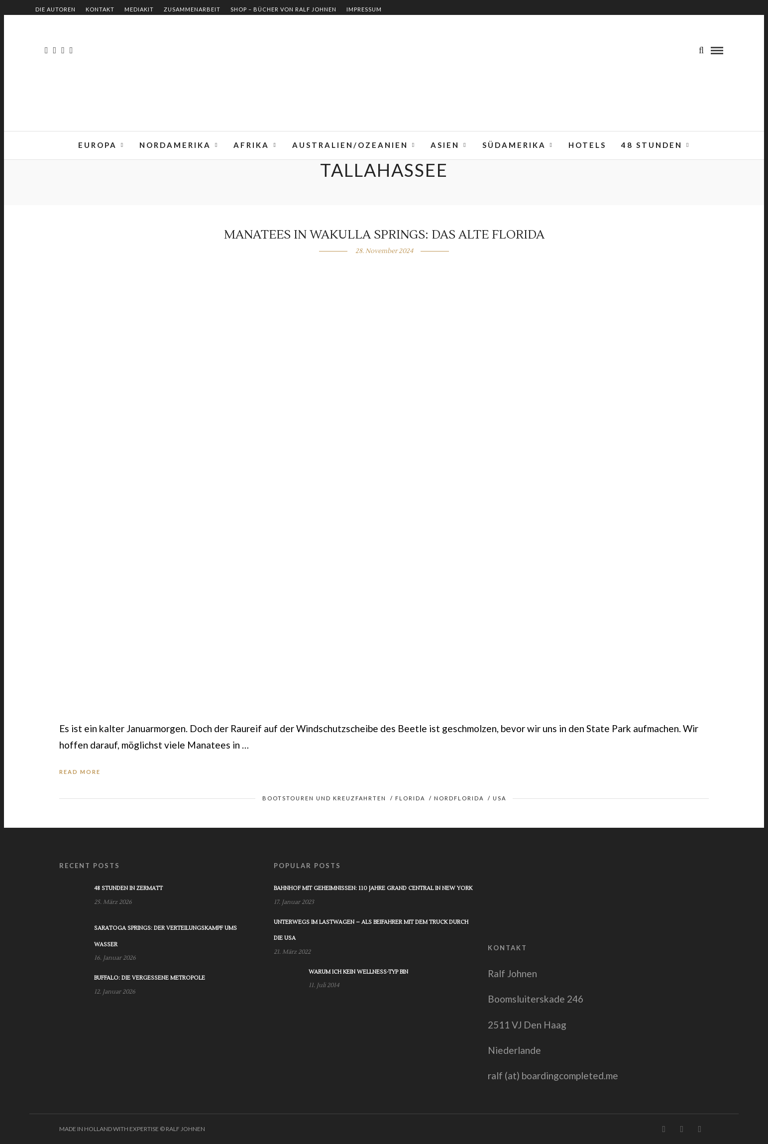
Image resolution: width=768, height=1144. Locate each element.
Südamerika (514, 144)
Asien (445, 144)
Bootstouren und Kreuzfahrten (324, 798)
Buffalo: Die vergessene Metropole (149, 978)
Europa (97, 144)
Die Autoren (55, 9)
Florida (410, 798)
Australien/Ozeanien (350, 144)
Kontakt (100, 9)
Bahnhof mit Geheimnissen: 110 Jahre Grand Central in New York (373, 888)
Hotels (587, 144)
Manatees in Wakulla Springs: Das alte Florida (384, 235)
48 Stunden (651, 144)
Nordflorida (459, 798)
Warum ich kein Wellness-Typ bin (358, 972)
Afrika (251, 144)
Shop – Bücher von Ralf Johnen (283, 9)
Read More (80, 771)
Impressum (364, 9)
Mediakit (139, 9)
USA (499, 798)
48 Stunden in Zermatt (128, 888)
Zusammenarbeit (192, 9)
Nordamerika (175, 144)
